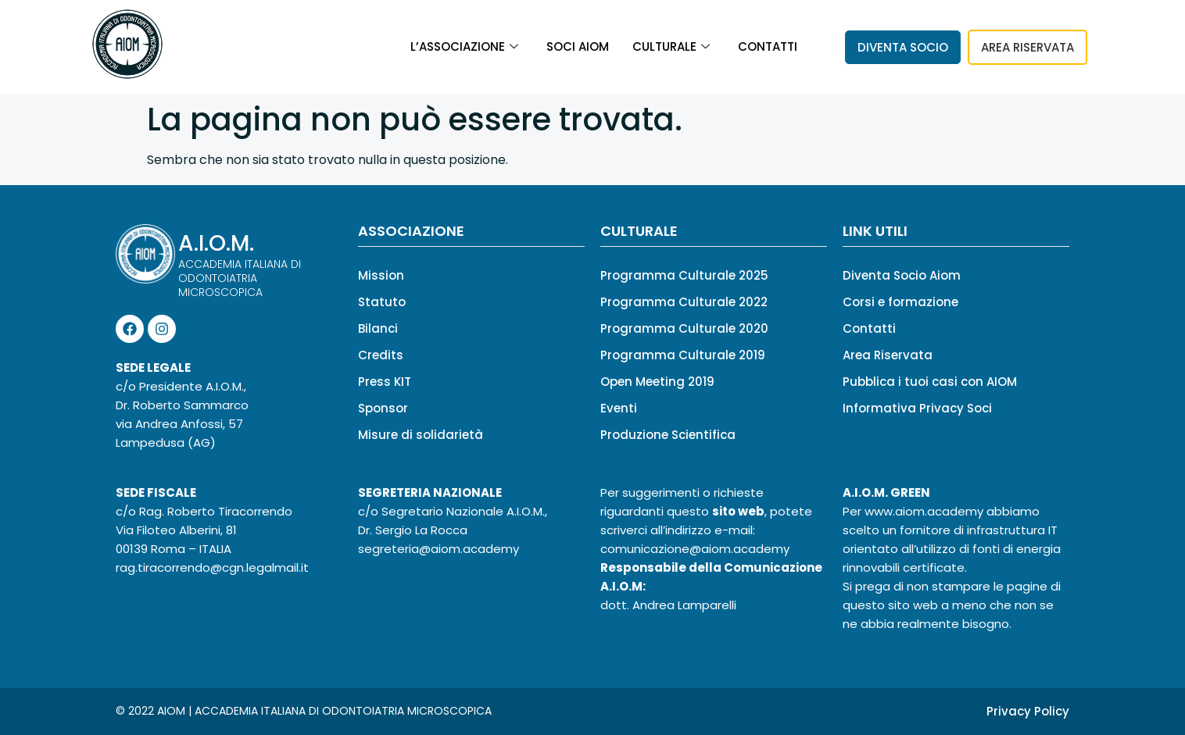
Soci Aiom (577, 46)
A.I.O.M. (216, 243)
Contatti (767, 46)
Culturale (671, 46)
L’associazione (464, 46)
